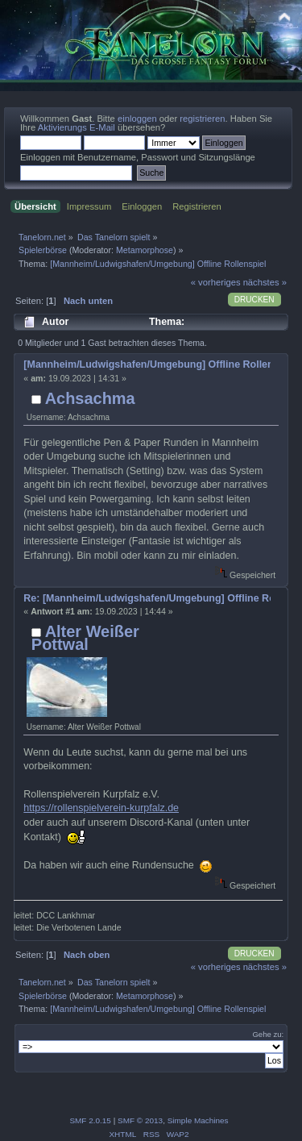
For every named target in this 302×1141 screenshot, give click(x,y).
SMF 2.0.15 (90, 1120)
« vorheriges (216, 282)
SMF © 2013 (140, 1120)
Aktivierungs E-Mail (76, 127)
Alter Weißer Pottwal (85, 638)
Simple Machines (198, 1120)
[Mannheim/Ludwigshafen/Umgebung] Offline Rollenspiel (147, 364)
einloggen (137, 118)
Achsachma (90, 398)
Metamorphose (144, 250)
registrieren (202, 118)
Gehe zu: (267, 1034)
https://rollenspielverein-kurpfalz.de (101, 808)
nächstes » (265, 282)
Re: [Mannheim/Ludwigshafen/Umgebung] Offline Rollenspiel (147, 598)
